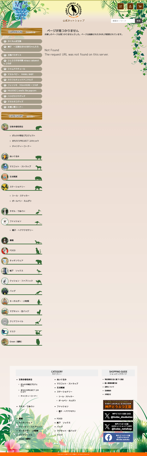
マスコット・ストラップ (20, 166)
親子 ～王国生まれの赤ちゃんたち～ (21, 48)
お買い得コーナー (13, 107)
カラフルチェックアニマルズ (18, 79)
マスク (12, 331)
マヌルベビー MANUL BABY (18, 74)
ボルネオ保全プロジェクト (23, 135)
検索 (138, 21)
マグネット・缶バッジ (19, 311)
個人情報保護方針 (111, 383)
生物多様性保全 (16, 126)
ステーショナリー (17, 186)
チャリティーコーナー (21, 146)
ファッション (15, 221)
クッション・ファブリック (21, 281)
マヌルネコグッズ (13, 101)
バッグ (12, 291)
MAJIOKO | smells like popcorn (20, 90)
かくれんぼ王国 (12, 41)
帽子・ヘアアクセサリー (22, 230)
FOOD (12, 250)
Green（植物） (16, 341)
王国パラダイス (12, 55)
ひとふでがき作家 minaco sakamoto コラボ (21, 62)
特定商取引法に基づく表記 (114, 379)
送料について (109, 387)
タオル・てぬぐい (17, 211)
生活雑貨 (13, 176)
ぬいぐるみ (14, 156)
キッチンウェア (16, 260)
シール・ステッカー (20, 195)
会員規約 (108, 391)
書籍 (11, 240)
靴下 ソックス (16, 270)
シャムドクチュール (14, 69)
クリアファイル (16, 321)
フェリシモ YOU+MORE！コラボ (21, 85)
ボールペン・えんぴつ (21, 201)
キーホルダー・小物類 (19, 301)
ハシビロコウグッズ (14, 96)
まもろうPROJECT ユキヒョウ (25, 141)
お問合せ (108, 394)
